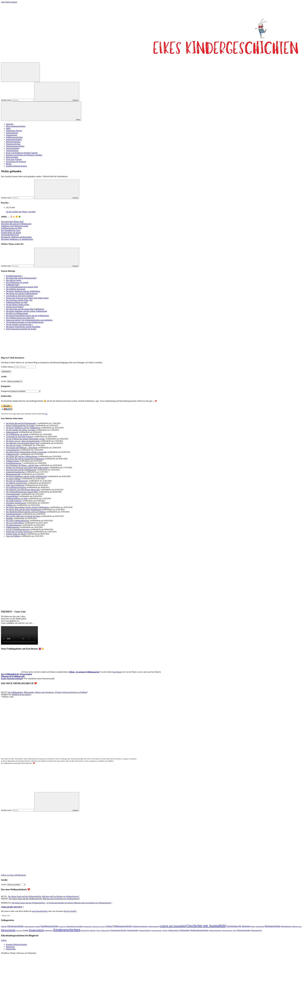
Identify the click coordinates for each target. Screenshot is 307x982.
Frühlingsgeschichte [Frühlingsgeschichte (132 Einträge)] (122, 926)
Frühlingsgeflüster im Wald (16, 302)
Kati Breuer (117, 672)
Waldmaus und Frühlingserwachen (14, 226)
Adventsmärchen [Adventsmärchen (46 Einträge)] (29, 926)
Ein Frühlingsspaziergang (16, 487)
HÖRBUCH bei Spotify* (21, 694)
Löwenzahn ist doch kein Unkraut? (19, 296)
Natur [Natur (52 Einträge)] (98, 930)
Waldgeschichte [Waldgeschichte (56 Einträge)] (173, 930)
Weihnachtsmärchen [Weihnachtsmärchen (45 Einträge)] (215, 930)
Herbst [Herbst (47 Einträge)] (253, 926)
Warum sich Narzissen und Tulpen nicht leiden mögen (27, 298)
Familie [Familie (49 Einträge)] (37, 926)
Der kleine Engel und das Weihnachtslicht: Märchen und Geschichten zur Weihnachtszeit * (43, 896)
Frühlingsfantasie (13, 527)
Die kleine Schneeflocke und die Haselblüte (23, 327)
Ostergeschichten (12, 148)
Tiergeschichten (12, 150)
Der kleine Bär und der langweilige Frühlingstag (25, 309)
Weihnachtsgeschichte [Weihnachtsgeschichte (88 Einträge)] (199, 930)
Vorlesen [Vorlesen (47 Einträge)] (165, 930)
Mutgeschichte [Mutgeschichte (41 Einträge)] (85, 930)
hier (46, 414)
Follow (4, 940)
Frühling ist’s (11, 505)
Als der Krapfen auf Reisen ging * (19, 324)
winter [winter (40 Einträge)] (234, 930)
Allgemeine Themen (14, 131)
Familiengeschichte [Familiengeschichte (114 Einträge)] (49, 926)
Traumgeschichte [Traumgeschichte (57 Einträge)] (144, 930)
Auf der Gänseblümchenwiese (18, 529)
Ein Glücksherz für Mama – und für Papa (22, 465)
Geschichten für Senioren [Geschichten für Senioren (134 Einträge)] (238, 926)
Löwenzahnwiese (13, 450)
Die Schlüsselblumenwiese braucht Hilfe (22, 287)
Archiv (3, 381)
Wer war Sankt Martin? (15, 523)
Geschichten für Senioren (16, 162)
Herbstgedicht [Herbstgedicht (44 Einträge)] (260, 926)
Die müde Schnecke (14, 501)
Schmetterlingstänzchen (15, 472)
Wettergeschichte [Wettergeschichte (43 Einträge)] (227, 930)
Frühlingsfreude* (12, 285)
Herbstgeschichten (13, 142)
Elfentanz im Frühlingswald (12, 676)
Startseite (9, 124)
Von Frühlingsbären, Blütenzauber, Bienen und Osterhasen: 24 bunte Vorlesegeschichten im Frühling (47, 692)
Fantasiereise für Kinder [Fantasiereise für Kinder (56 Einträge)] (74, 926)
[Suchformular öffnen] (20, 72)
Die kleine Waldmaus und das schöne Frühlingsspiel (26, 311)
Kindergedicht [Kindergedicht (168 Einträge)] (36, 930)
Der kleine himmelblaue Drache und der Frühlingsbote (27, 316)
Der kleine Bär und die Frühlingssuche (16, 224)
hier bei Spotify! (70, 911)
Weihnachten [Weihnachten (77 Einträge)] (184, 930)
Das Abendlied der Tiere (10, 230)
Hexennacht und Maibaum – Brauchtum (21, 448)
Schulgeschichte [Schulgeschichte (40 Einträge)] (105, 930)
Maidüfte (9, 518)
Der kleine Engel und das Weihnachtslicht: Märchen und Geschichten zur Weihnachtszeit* (44, 899)
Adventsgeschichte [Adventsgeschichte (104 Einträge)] (15, 926)
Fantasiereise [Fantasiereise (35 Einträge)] (62, 926)
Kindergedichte (12, 133)
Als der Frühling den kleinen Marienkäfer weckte (25, 439)
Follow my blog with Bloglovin (13, 875)
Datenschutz (11, 949)
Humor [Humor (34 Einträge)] (300, 926)
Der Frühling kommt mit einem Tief (20, 318)
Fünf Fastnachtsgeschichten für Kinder (21, 329)
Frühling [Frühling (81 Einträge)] (108, 926)
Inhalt (8, 128)
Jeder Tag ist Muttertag (15, 485)
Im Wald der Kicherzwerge (16, 483)
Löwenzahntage (12, 496)
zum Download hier (40, 911)
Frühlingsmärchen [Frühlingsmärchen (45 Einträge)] (153, 926)
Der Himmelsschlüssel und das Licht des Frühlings (26, 512)
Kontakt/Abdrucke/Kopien (16, 166)
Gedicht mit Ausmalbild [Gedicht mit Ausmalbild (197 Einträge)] (173, 926)
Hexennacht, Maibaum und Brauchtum (16, 237)
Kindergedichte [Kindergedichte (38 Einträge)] (48, 930)
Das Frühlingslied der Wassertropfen (16, 674)
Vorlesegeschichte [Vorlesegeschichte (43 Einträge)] (156, 930)
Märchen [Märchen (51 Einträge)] (93, 930)
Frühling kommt (12, 461)
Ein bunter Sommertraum (16, 503)
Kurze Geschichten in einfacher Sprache (22, 153)
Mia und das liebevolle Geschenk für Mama (23, 516)
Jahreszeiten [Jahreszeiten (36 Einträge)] (19, 930)
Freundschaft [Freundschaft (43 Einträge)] (87, 926)
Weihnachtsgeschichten (15, 146)
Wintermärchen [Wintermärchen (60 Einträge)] (256, 930)
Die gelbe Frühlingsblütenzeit (17, 521)
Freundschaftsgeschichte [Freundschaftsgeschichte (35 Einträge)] (98, 926)
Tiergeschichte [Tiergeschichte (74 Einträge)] (132, 930)
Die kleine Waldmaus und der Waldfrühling (23, 291)
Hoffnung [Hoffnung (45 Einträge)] (294, 926)
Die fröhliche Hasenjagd (15, 289)
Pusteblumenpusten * (14, 276)
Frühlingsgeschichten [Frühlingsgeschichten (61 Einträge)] (140, 926)
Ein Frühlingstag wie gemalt (17, 282)
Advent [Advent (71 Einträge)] (4, 926)
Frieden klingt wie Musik (11, 233)
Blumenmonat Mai (13, 474)
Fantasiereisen (11, 135)
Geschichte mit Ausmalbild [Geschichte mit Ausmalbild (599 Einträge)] (205, 926)
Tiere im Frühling (13, 536)
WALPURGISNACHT (10, 235)
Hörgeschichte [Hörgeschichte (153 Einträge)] (8, 930)
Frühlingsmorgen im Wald (11, 228)
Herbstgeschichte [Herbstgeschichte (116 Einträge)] (272, 926)
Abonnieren (6, 371)
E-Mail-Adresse (7, 367)
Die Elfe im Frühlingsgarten (17, 313)
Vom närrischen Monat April (12, 221)
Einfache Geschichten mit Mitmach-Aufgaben (24, 155)
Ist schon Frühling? (13, 479)
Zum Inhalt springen (9, 2)
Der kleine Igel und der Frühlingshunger (22, 293)
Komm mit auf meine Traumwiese (19, 532)
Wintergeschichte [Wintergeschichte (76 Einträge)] (243, 930)
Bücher (9, 164)
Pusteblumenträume (14, 514)
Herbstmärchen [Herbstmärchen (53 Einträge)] (286, 926)
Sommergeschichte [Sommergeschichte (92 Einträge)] (118, 930)
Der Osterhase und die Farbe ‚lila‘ (19, 300)
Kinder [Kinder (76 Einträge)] (26, 930)
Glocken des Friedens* (15, 307)
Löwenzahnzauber (13, 494)
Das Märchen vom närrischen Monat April (22, 443)
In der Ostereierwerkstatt (11, 679)
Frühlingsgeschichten (14, 137)
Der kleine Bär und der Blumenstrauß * (21, 278)
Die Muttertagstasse (14, 525)
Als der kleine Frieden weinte (17, 305)
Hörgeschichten (12, 157)
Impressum (10, 947)
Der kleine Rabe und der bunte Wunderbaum (23, 510)
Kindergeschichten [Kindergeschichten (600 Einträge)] (66, 930)
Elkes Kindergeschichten (15, 126)
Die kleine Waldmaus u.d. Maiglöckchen (17, 239)
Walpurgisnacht (12, 432)
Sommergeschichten (14, 139)
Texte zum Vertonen (14, 159)
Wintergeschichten (13, 144)
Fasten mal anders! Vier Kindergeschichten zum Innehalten (29, 320)
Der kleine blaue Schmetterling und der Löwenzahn (26, 452)
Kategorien (5, 391)
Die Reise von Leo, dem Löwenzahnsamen (23, 441)
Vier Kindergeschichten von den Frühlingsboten (25, 322)
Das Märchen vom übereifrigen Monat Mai (23, 490)
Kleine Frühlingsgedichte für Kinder (20, 425)
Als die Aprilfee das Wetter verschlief (21, 212)
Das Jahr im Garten (13, 280)
